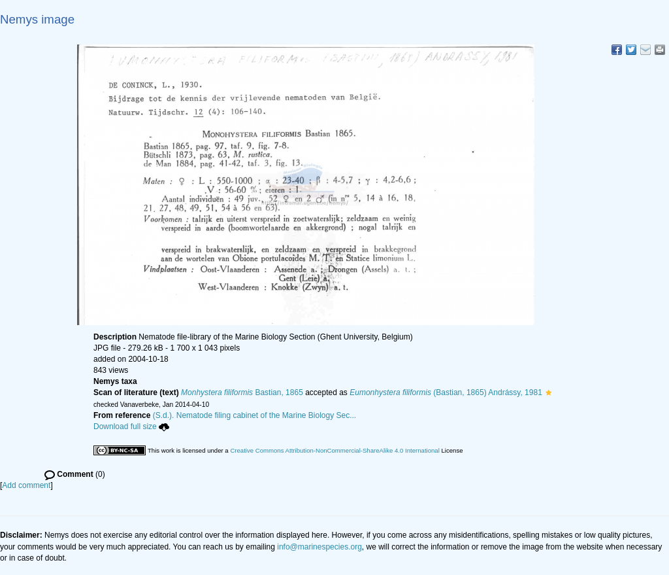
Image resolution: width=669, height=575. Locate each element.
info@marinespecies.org (319, 546)
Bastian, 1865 (242, 392)
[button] (548, 392)
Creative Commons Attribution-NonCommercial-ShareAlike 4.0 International (334, 450)
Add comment (26, 485)
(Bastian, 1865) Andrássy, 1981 (446, 392)
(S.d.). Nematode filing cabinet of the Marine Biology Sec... (255, 415)
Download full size (131, 426)
